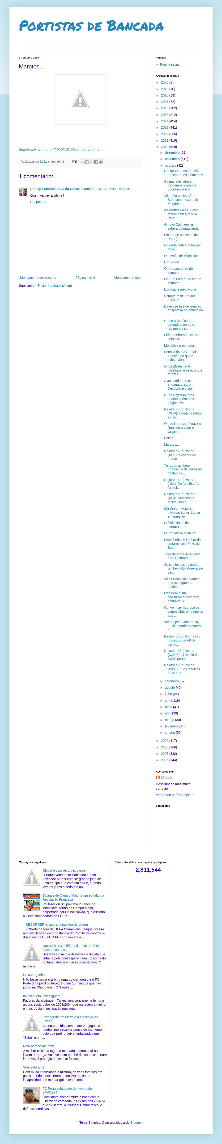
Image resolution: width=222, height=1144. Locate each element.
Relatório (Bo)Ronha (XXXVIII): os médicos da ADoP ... (182, 669)
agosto (170, 687)
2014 (165, 121)
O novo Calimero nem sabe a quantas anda (181, 226)
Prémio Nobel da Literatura (176, 525)
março (170, 720)
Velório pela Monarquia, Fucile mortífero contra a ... (182, 626)
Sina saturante (33, 1067)
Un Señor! (171, 262)
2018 (165, 95)
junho (169, 700)
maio (169, 707)
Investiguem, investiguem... (43, 996)
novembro (172, 159)
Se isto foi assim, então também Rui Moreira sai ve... (183, 568)
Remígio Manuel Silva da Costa (54, 189)
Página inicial (85, 277)
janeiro (170, 733)
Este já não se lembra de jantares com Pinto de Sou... (182, 544)
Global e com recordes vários (64, 870)
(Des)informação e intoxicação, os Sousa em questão (182, 512)
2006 (165, 760)
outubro (171, 165)
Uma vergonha (34, 975)
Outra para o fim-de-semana (179, 270)
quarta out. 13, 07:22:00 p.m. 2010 (106, 189)
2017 (165, 102)
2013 (165, 127)
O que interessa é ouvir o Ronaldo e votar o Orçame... (182, 428)
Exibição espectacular (180, 289)
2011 (165, 140)
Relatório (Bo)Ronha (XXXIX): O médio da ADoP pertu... (181, 655)
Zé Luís (166, 778)
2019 (165, 89)
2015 (165, 115)
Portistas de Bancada (91, 25)
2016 (165, 108)
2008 (165, 747)
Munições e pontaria (179, 345)
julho (169, 694)
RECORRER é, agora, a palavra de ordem (57, 924)
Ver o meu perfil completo (174, 795)
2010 (165, 147)
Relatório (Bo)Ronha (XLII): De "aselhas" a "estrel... (181, 484)
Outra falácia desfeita (179, 533)
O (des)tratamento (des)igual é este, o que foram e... (183, 370)
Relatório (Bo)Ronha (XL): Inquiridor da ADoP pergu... (183, 640)
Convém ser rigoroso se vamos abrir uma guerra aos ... (183, 611)
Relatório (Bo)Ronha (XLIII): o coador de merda (180, 455)
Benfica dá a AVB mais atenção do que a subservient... (180, 356)
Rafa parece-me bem (38, 1046)
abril (168, 713)
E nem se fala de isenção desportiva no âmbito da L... (183, 310)
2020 (165, 82)
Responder (38, 202)
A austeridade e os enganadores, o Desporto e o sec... (180, 385)
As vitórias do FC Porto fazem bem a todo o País (181, 214)
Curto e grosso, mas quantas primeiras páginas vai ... (179, 399)
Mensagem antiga (127, 277)
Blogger (135, 1122)
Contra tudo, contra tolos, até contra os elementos (183, 173)
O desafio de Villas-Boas (182, 256)
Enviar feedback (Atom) (55, 285)
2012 (165, 134)
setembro (172, 681)
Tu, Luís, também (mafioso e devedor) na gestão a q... (183, 469)
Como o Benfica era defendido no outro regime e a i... (179, 325)
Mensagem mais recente (38, 277)
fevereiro (172, 726)
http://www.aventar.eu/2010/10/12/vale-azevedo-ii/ (59, 150)
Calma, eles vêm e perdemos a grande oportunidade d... (180, 185)
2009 (165, 741)
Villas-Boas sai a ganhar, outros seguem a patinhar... (182, 583)
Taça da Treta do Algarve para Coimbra (182, 556)
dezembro (172, 152)
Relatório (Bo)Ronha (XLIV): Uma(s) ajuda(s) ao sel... (183, 413)
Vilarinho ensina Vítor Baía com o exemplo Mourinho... (181, 200)
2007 (165, 754)
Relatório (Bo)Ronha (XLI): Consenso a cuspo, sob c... (179, 498)
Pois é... (170, 438)
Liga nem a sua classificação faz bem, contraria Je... (182, 597)
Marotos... (171, 444)
